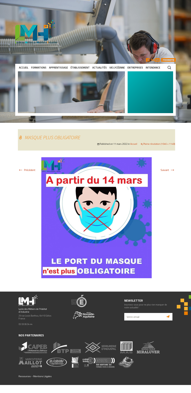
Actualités (99, 68)
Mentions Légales (42, 376)
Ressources (25, 376)
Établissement (80, 68)
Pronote (168, 60)
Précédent (26, 170)
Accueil (23, 68)
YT (155, 60)
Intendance (153, 68)
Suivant (168, 170)
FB (148, 60)
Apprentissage (58, 68)
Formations (38, 68)
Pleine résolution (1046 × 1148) (159, 144)
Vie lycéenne (117, 68)
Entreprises (135, 68)
